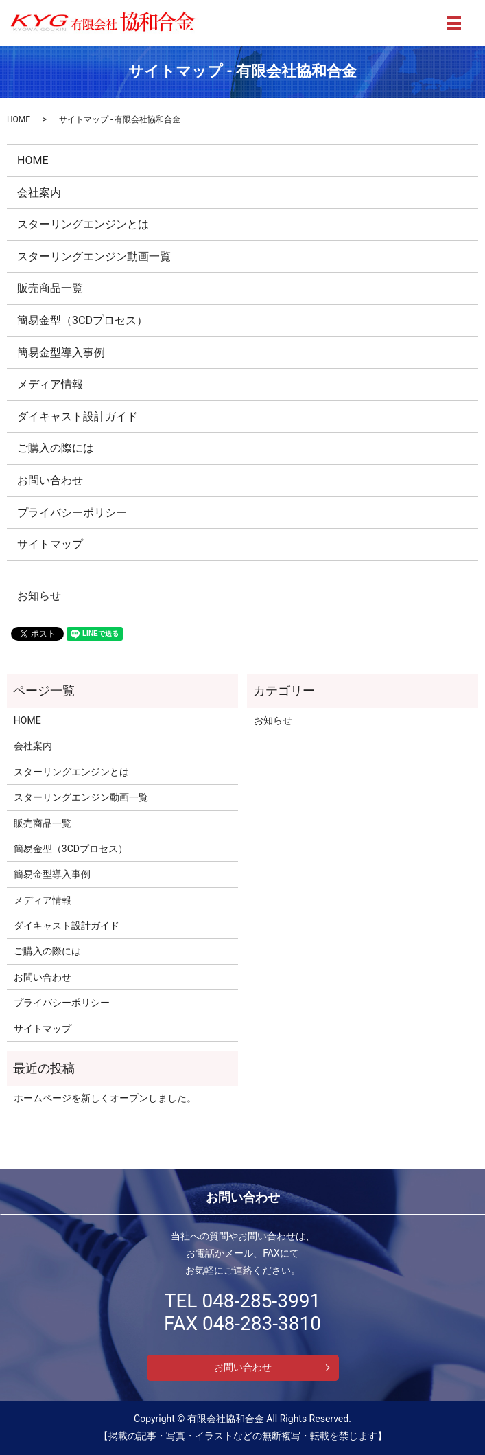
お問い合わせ (50, 480)
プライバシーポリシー (72, 512)
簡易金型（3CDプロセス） (82, 320)
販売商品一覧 (50, 288)
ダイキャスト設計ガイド (77, 416)
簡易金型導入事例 (61, 352)
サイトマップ (50, 544)
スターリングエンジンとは (83, 224)
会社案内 (39, 192)
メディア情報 (50, 384)
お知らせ (39, 595)
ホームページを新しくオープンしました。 (105, 1097)
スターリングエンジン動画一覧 (94, 256)
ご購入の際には (55, 448)
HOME (18, 119)
